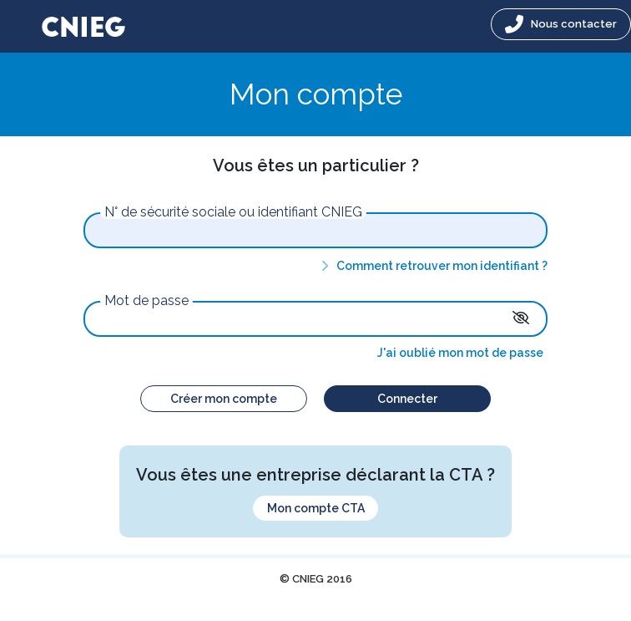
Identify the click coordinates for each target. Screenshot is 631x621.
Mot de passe (146, 301)
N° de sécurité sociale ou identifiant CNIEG (233, 212)
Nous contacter (561, 24)
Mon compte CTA (316, 508)
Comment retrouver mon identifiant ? (432, 266)
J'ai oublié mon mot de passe (460, 352)
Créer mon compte (223, 398)
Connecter (407, 398)
